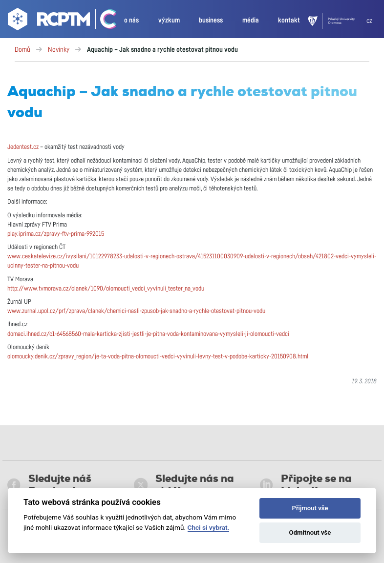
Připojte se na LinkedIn (305, 485)
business (211, 20)
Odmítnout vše (310, 532)
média (250, 20)
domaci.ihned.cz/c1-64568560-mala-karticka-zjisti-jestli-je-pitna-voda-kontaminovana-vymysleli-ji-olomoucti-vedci (148, 334)
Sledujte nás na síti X (184, 485)
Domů (22, 49)
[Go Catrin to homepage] (103, 21)
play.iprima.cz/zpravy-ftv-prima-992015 (55, 234)
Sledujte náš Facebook (49, 485)
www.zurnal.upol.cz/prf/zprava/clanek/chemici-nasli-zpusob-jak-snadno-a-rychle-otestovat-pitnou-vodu (136, 311)
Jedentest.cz (23, 147)
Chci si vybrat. (209, 527)
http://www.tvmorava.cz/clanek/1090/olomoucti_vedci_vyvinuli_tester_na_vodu (105, 289)
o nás (131, 20)
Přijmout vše (310, 508)
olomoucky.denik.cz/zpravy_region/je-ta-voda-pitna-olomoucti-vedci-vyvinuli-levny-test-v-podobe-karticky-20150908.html (157, 357)
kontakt (289, 20)
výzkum (169, 20)
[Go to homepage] (47, 21)
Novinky (58, 49)
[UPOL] (337, 21)
